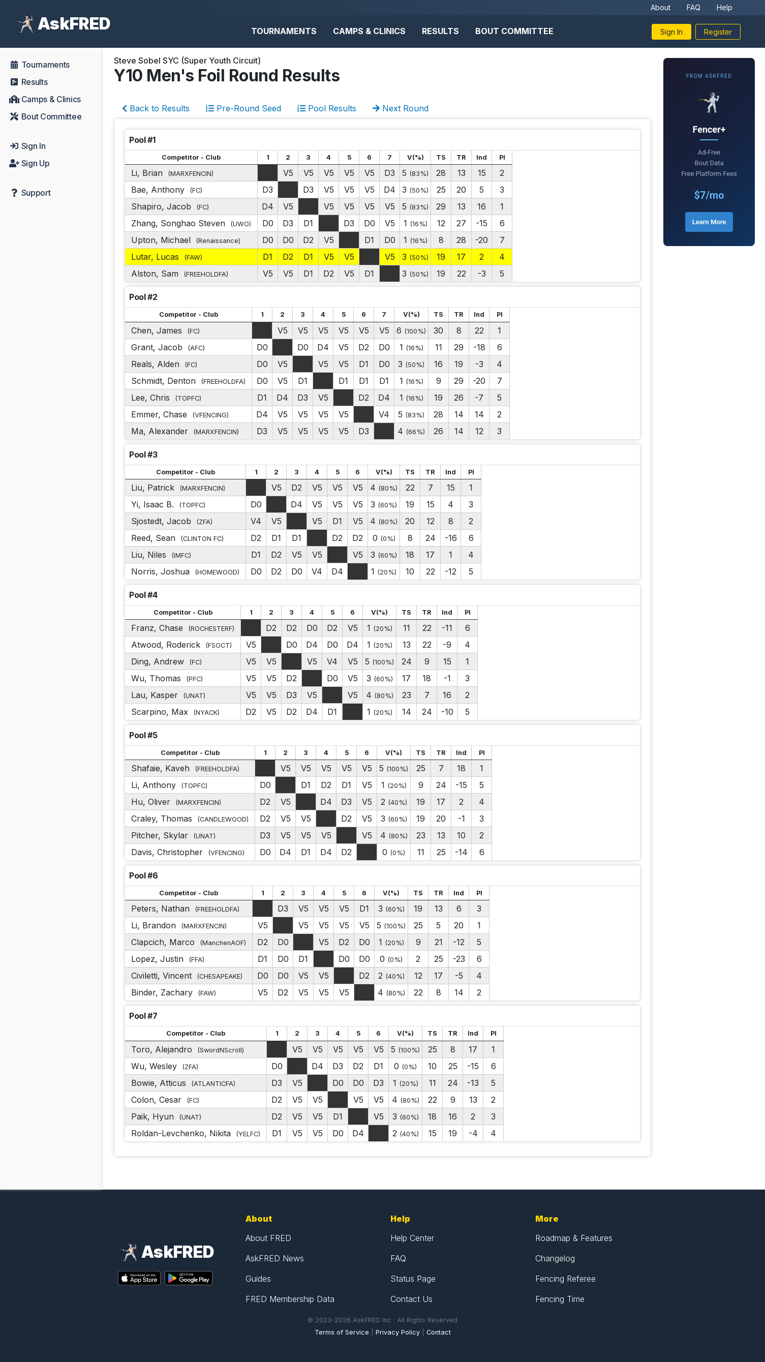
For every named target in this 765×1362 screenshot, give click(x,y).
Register (718, 31)
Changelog (555, 1258)
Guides (258, 1279)
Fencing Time (560, 1299)
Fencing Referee (565, 1279)
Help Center (412, 1238)
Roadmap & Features (574, 1238)
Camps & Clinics (369, 31)
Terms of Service (342, 1332)
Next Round (401, 108)
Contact (438, 1332)
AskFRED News (275, 1258)
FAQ (693, 7)
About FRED (268, 1238)
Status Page (413, 1279)
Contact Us (411, 1299)
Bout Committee (514, 31)
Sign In (671, 31)
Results (440, 31)
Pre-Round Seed (243, 108)
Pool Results (326, 108)
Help (724, 7)
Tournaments (284, 31)
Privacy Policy (398, 1332)
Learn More (709, 222)
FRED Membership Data (290, 1299)
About (660, 7)
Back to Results (156, 108)
